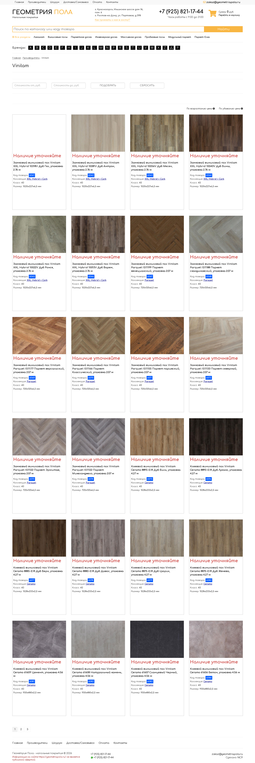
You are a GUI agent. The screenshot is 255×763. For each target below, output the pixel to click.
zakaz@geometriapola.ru (223, 2)
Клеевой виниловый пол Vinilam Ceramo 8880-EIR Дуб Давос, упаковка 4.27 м (98, 571)
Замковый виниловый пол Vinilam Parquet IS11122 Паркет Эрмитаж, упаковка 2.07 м (36, 470)
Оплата (97, 2)
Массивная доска (131, 37)
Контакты (112, 2)
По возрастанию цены (201, 108)
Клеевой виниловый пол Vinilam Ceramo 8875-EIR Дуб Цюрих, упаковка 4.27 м (153, 571)
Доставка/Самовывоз (75, 2)
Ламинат (39, 37)
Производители (37, 2)
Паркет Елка (202, 37)
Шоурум (54, 2)
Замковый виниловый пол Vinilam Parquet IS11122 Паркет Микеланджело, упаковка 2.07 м (95, 470)
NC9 (240, 757)
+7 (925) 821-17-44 (181, 12)
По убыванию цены (231, 108)
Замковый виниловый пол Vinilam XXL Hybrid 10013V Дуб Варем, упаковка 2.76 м (95, 268)
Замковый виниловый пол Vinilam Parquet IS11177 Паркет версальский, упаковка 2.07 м (38, 369)
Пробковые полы (155, 37)
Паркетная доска (81, 37)
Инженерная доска (106, 37)
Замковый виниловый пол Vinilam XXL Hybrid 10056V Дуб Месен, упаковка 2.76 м (154, 166)
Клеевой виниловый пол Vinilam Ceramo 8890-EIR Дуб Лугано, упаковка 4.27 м (216, 470)
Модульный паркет (179, 37)
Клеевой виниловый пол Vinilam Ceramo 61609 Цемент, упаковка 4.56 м (38, 672)
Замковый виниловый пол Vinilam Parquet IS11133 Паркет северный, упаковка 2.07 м (213, 369)
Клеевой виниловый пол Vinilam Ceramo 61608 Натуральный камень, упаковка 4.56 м (97, 672)
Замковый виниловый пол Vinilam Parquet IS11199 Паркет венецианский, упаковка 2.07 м (154, 268)
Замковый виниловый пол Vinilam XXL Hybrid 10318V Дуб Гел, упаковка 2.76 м (38, 166)
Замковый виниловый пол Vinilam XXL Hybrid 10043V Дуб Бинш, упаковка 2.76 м (213, 166)
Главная (19, 2)
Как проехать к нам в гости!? (112, 20)
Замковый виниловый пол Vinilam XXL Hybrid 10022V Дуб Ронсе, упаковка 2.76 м (36, 268)
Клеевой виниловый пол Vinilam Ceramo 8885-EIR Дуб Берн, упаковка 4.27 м (38, 571)
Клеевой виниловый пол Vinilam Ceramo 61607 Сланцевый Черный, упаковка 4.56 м (154, 672)
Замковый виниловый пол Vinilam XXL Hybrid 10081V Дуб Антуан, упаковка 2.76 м (95, 166)
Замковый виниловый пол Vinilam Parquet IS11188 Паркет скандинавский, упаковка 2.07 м (213, 268)
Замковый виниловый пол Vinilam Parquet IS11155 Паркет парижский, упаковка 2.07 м (155, 369)
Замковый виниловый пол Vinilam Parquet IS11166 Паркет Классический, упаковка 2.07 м (95, 369)
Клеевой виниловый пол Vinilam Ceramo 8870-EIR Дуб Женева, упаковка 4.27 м (212, 571)
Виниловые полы (57, 37)
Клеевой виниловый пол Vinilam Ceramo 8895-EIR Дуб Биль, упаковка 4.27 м (155, 470)
